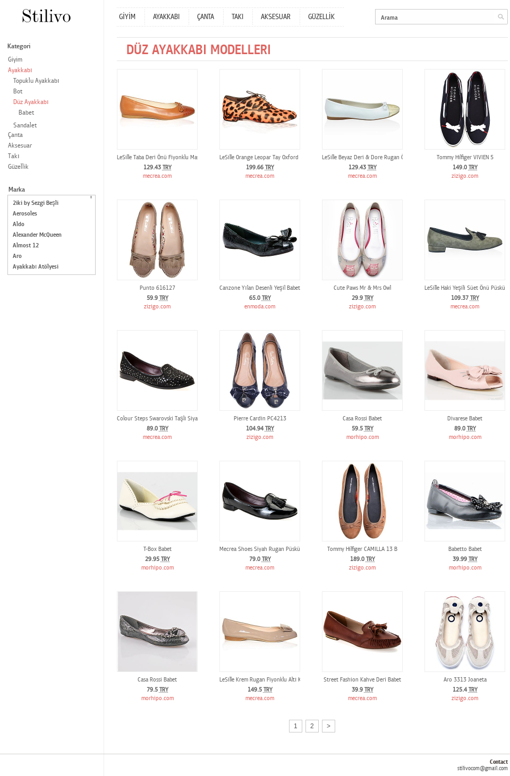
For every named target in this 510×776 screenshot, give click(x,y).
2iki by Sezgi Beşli (35, 203)
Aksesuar (20, 146)
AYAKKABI (166, 17)
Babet (26, 113)
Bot (17, 92)
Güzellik (18, 167)
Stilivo (45, 15)
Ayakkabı (20, 70)
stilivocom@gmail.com (482, 768)
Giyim (15, 60)
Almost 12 (26, 245)
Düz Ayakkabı (31, 102)
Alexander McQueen (37, 235)
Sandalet (25, 126)
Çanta (15, 135)
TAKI (237, 17)
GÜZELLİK (321, 17)
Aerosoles (25, 214)
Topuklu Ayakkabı (36, 81)
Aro (17, 256)
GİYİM (127, 17)
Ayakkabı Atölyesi (35, 267)
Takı (14, 156)
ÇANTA (205, 17)
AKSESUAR (276, 17)
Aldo (18, 224)
